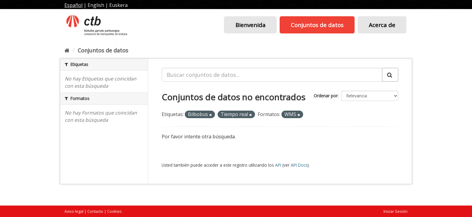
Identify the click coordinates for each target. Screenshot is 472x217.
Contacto (95, 211)
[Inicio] (67, 50)
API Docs (299, 165)
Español (73, 5)
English (96, 5)
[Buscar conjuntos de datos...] (272, 75)
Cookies (114, 211)
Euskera (118, 5)
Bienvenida (250, 25)
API (278, 165)
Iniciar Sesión (396, 211)
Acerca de (382, 25)
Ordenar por (325, 96)
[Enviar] (390, 75)
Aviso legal (73, 211)
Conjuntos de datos (317, 25)
